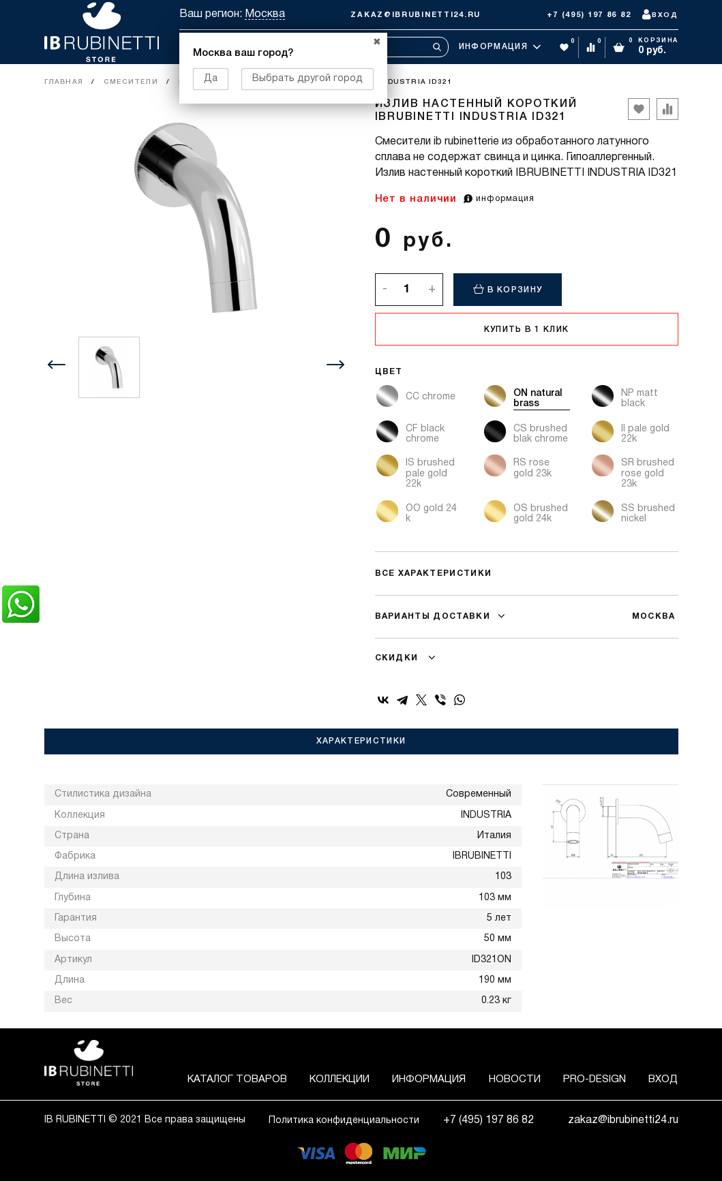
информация (499, 199)
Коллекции (340, 1079)
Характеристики (361, 741)
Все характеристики (433, 573)
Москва (265, 14)
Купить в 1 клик (526, 329)
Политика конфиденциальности (344, 1120)
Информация (500, 47)
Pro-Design (594, 1079)
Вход (663, 1079)
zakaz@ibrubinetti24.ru (415, 15)
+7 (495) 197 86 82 (589, 15)
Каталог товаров (237, 1079)
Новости (515, 1079)
